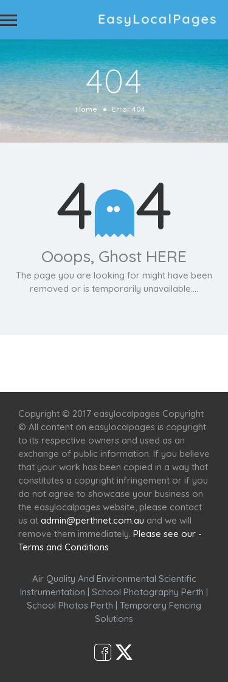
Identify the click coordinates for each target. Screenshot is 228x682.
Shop (114, 370)
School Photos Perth (70, 605)
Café (195, 356)
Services (82, 356)
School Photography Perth (148, 592)
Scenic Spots (143, 356)
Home (86, 108)
